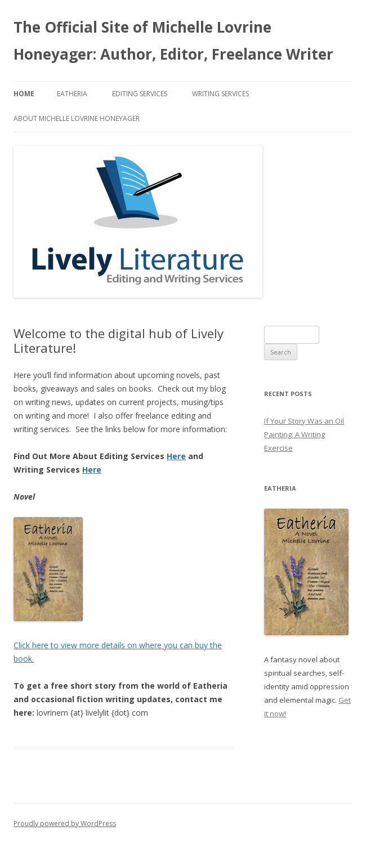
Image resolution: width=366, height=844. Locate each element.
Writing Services (220, 93)
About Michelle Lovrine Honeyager (77, 118)
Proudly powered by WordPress (65, 823)
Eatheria (72, 93)
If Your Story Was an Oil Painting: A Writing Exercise (304, 434)
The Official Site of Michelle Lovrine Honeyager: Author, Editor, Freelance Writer (173, 40)
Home (24, 93)
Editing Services (139, 93)
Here (176, 456)
